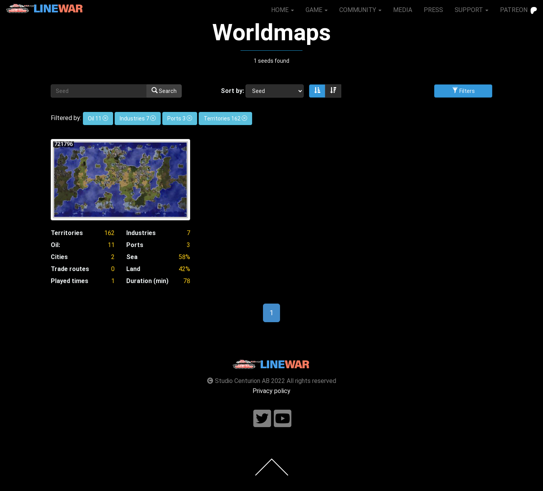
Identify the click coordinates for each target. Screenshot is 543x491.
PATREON (518, 10)
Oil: (55, 245)
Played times (69, 281)
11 (111, 245)
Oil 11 (98, 118)
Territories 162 (225, 118)
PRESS (433, 10)
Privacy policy (271, 391)
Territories (67, 233)
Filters (463, 91)
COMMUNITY (360, 10)
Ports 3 (179, 118)
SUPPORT (471, 10)
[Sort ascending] (317, 91)
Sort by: (232, 90)
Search (164, 91)
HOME (282, 10)
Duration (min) (147, 281)
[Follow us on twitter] (262, 419)
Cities (59, 257)
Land (133, 269)
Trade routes (70, 269)
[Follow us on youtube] (282, 419)
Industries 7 (138, 118)
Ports (134, 245)
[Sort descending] (333, 91)
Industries (141, 233)
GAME (317, 10)
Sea (131, 257)
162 (109, 233)
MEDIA (402, 10)
